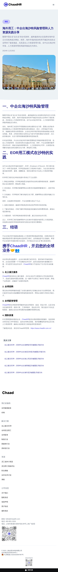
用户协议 (5, 506)
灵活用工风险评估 (8, 466)
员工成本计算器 (7, 462)
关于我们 (5, 493)
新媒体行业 (6, 444)
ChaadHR (27, 264)
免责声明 (5, 502)
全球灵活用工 (6, 430)
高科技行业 (6, 448)
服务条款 (5, 511)
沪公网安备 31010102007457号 (13, 554)
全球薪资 (5, 435)
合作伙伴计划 (6, 475)
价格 (3, 412)
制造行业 (5, 439)
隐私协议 (5, 497)
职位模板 (5, 470)
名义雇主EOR (7, 426)
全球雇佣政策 (6, 408)
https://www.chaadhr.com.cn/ (41, 328)
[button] (53, 5)
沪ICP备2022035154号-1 (9, 552)
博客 (3, 479)
